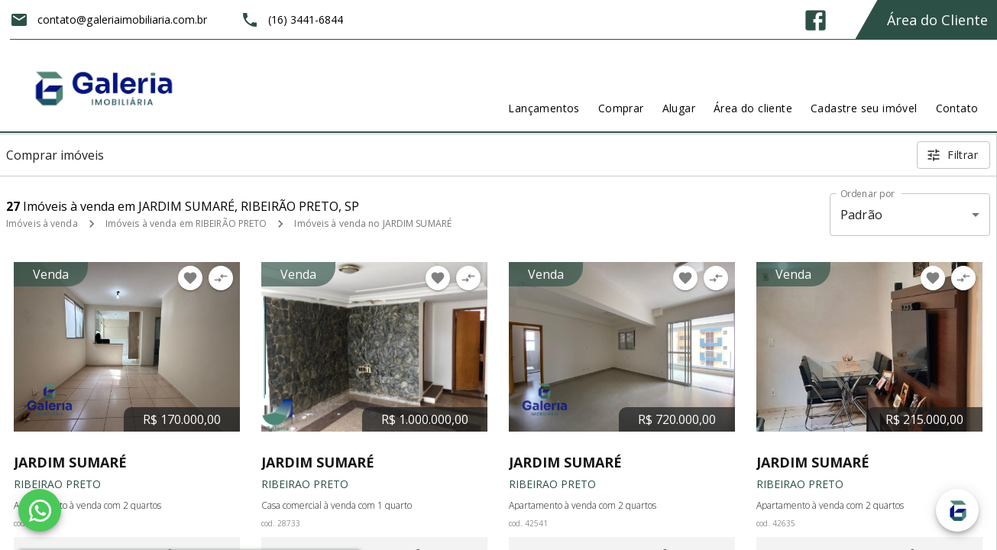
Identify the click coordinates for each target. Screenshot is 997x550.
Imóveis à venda (42, 223)
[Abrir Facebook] (815, 20)
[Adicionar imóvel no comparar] (221, 278)
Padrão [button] (861, 214)
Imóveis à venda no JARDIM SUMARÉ (373, 223)
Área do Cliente (937, 20)
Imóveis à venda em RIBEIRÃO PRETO (186, 223)
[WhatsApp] (39, 510)
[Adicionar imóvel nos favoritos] (190, 278)
